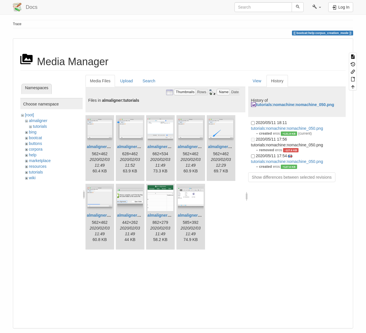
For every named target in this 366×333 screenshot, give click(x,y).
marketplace (40, 160)
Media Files (100, 81)
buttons (35, 143)
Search (149, 81)
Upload (126, 81)
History (277, 81)
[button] (316, 7)
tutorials (40, 126)
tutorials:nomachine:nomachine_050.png (295, 104)
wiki (32, 178)
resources (37, 166)
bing (32, 132)
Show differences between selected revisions (292, 177)
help (32, 155)
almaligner (38, 120)
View (257, 81)
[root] (29, 115)
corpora (35, 149)
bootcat (35, 137)
